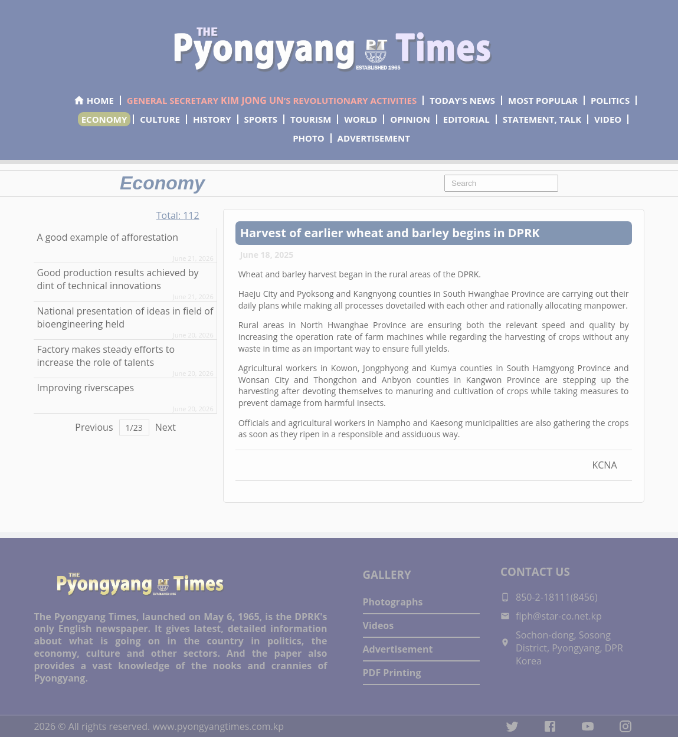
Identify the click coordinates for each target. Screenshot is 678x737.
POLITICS (610, 100)
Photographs (393, 601)
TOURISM (310, 119)
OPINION (410, 119)
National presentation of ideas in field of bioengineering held (125, 317)
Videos (378, 625)
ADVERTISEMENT (374, 138)
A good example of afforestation (107, 237)
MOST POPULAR (543, 100)
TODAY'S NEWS (462, 100)
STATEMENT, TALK (542, 119)
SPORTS (260, 119)
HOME (93, 100)
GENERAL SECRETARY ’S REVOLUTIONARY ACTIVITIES (272, 100)
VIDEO (607, 119)
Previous (94, 427)
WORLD (360, 119)
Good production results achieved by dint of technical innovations (117, 279)
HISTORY (212, 119)
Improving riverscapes (85, 387)
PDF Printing (392, 672)
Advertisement (398, 649)
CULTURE (160, 119)
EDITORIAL (466, 119)
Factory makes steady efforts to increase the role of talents (106, 356)
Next (165, 427)
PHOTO (308, 138)
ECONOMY (104, 119)
